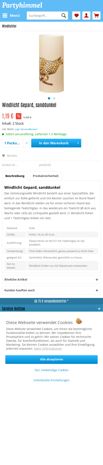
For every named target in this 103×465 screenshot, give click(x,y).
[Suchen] (63, 15)
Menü (11, 15)
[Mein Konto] (86, 15)
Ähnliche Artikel (15, 279)
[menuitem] (11, 15)
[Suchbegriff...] (47, 15)
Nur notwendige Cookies (51, 370)
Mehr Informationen (48, 348)
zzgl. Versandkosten (26, 129)
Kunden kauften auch (19, 290)
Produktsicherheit (46, 176)
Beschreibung (14, 176)
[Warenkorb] (96, 15)
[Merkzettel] (76, 15)
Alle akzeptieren (51, 359)
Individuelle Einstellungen (51, 380)
